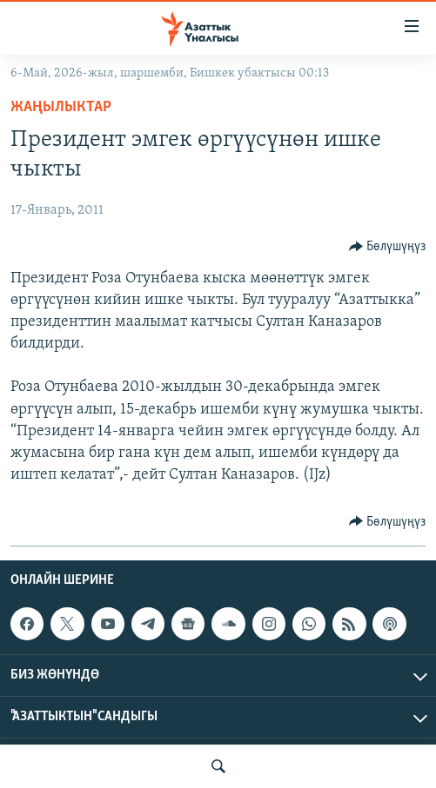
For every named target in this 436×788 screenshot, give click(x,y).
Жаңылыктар (60, 107)
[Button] (387, 246)
